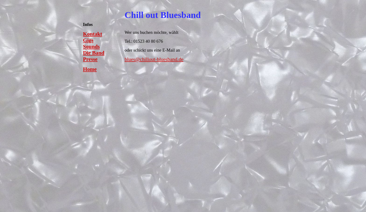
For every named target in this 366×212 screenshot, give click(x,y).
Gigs (88, 40)
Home (90, 69)
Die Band (94, 53)
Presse (90, 59)
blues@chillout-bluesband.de (154, 59)
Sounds (91, 46)
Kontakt (92, 34)
